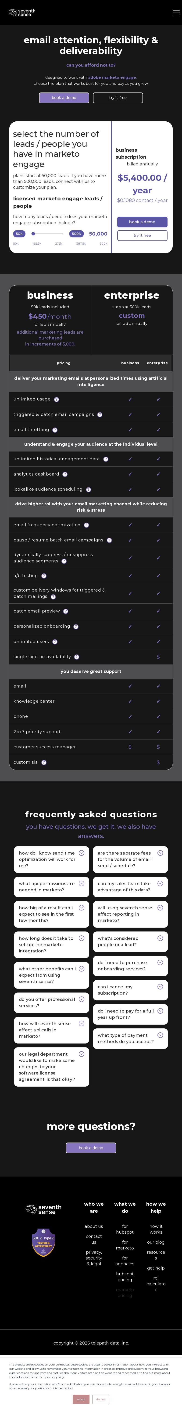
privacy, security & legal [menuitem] (94, 1313)
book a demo (64, 97)
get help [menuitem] (156, 1323)
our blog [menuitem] (156, 1297)
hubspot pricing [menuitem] (125, 1331)
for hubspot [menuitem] (125, 1284)
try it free (110, 98)
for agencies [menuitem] (124, 1316)
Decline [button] (100, 1399)
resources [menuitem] (156, 1310)
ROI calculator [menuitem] (156, 1339)
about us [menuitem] (94, 1281)
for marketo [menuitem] (125, 1300)
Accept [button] (81, 1399)
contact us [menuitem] (94, 1294)
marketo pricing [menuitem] (125, 1347)
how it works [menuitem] (156, 1284)
